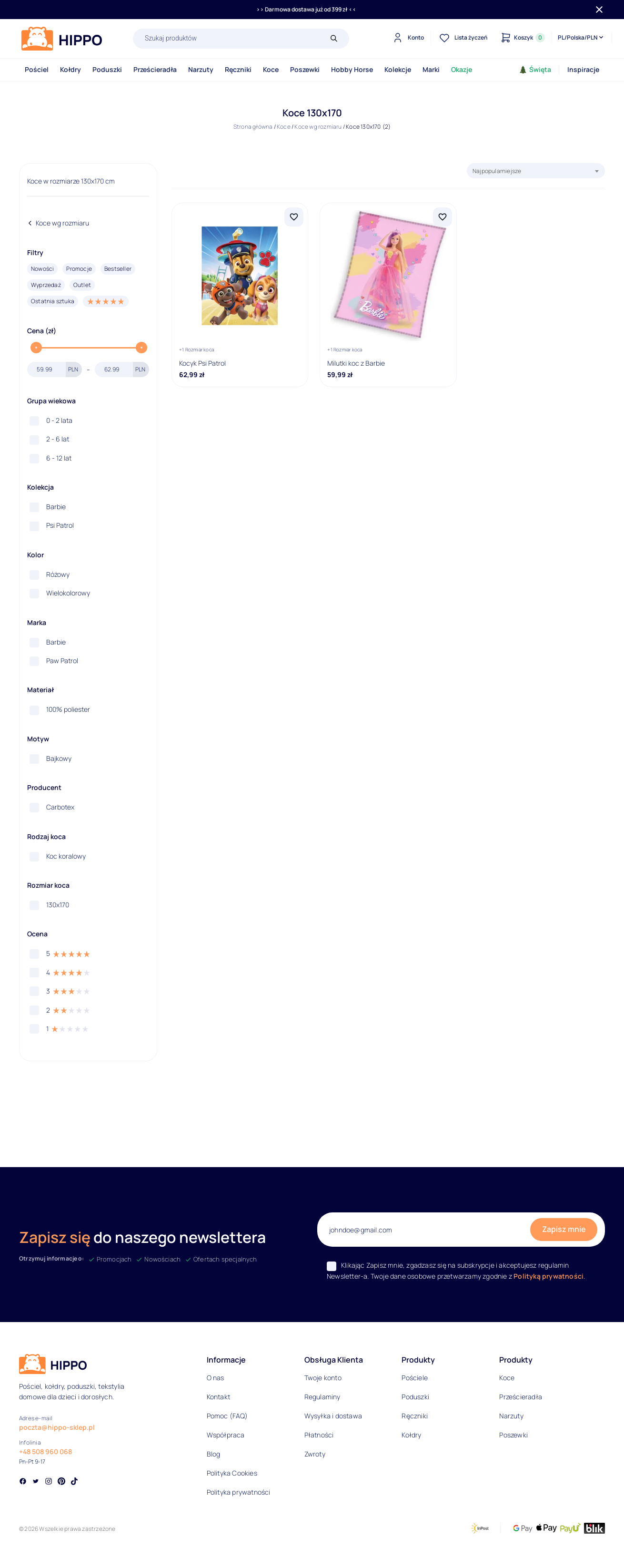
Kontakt (218, 1396)
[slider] (36, 347)
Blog (214, 1453)
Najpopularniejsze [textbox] (497, 171)
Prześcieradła (155, 69)
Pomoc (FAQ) (227, 1415)
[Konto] (407, 37)
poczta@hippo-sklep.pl (57, 1427)
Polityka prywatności (239, 1492)
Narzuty (200, 69)
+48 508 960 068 (45, 1451)
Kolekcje (397, 69)
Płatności (319, 1434)
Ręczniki (238, 69)
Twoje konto (323, 1377)
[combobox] (536, 170)
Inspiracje (583, 69)
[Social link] (23, 1482)
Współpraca (226, 1434)
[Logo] (62, 39)
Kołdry (70, 69)
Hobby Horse (352, 69)
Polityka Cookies (232, 1472)
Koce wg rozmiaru (318, 127)
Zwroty (314, 1453)
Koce (271, 69)
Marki (431, 69)
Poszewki (305, 69)
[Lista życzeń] (462, 37)
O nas (215, 1377)
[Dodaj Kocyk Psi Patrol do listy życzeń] (293, 216)
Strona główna (253, 127)
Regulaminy (322, 1396)
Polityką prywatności (548, 1276)
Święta (535, 69)
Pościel (37, 69)
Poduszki (107, 69)
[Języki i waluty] (581, 37)
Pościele (415, 1377)
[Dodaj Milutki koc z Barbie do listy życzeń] (442, 216)
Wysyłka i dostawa (333, 1415)
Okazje (461, 69)
